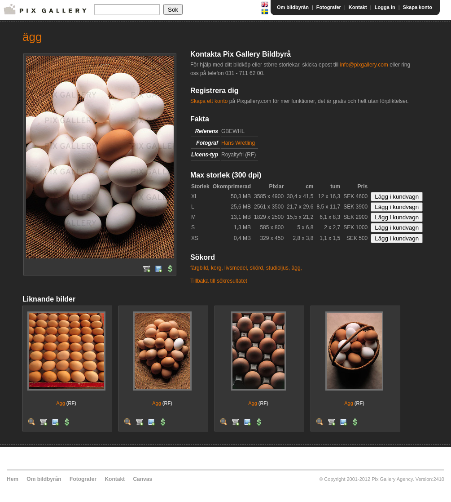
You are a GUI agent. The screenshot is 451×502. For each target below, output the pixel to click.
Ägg (60, 403)
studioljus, (278, 268)
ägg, (297, 268)
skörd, (257, 268)
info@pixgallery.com (364, 65)
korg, (217, 268)
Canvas (142, 479)
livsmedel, (236, 268)
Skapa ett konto (209, 101)
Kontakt (358, 7)
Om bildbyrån (293, 7)
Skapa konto (417, 7)
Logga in (385, 7)
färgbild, (200, 268)
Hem (12, 479)
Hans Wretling (238, 143)
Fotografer (328, 7)
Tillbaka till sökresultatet (218, 281)
